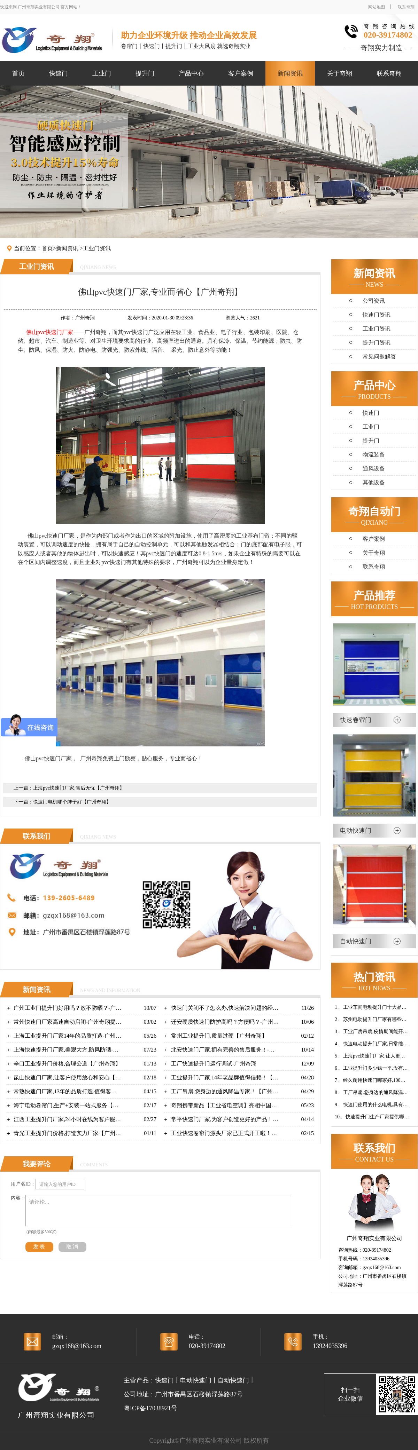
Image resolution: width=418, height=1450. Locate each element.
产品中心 (191, 73)
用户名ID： (23, 1184)
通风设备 (374, 469)
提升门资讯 (376, 343)
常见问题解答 (379, 356)
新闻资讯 (290, 73)
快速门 (58, 73)
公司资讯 (374, 301)
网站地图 (376, 7)
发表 (39, 1247)
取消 (72, 1247)
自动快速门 (233, 1380)
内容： (18, 1198)
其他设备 (374, 482)
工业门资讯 (97, 248)
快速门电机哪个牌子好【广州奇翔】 (72, 802)
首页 (18, 73)
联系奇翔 (406, 7)
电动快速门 (195, 1380)
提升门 (145, 73)
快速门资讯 (376, 315)
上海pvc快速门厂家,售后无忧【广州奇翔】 (78, 788)
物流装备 (374, 455)
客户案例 (240, 73)
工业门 (101, 73)
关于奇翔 (339, 73)
